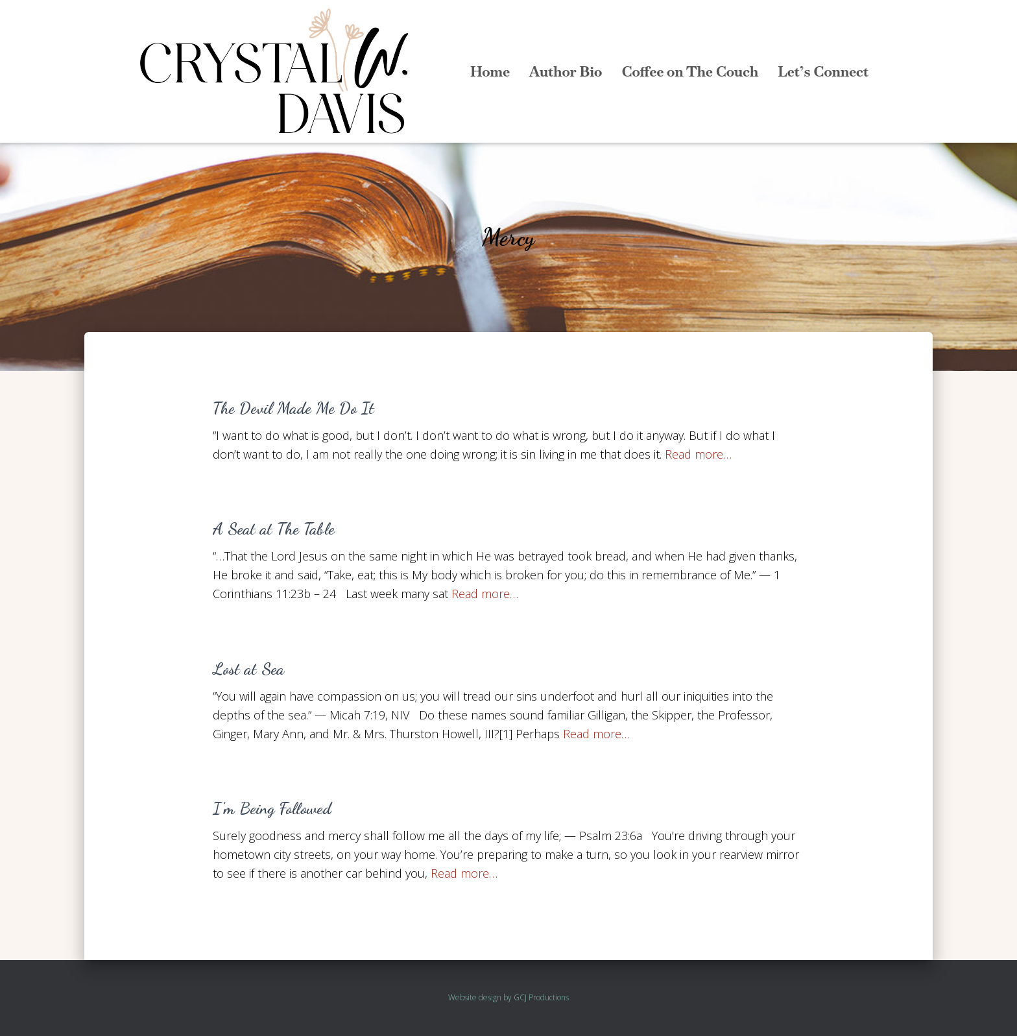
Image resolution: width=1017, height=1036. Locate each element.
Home (490, 71)
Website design (474, 997)
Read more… (698, 454)
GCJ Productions (541, 997)
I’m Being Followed (272, 808)
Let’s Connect (823, 71)
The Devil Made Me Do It (293, 408)
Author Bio (566, 71)
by (507, 997)
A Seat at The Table (274, 528)
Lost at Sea (248, 669)
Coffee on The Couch (689, 71)
